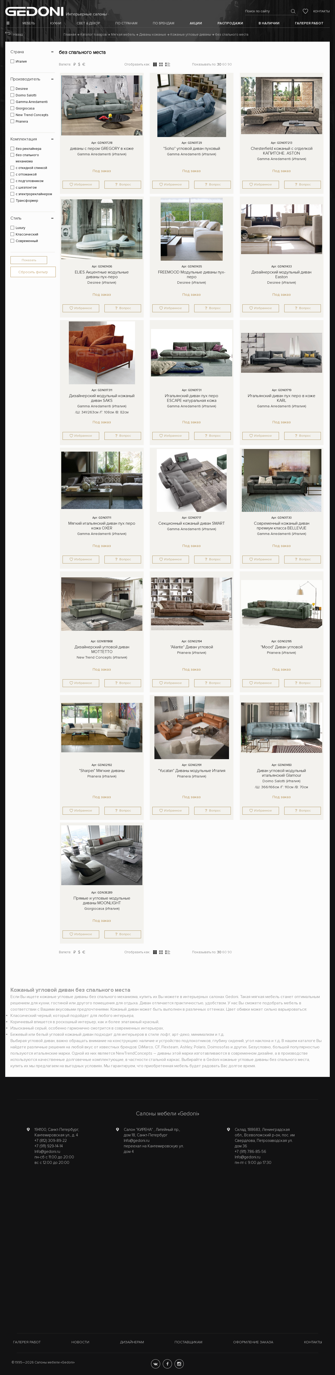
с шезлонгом (26, 187)
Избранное (83, 185)
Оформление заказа (253, 1342)
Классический (27, 234)
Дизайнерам (132, 1342)
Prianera (22, 121)
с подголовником (29, 181)
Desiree (22, 89)
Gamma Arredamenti (32, 102)
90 (229, 64)
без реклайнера (28, 149)
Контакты (321, 11)
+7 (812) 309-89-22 (51, 1140)
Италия (21, 61)
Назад (18, 34)
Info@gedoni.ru (47, 1151)
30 (219, 64)
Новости (80, 1342)
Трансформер (27, 201)
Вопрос (125, 185)
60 (224, 64)
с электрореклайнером (34, 194)
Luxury (20, 228)
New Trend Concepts (32, 115)
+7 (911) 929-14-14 (49, 1146)
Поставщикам (188, 1342)
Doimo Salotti (26, 95)
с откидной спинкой (31, 168)
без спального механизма (27, 158)
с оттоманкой (26, 174)
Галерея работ (27, 1342)
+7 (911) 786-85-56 (250, 1151)
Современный (27, 241)
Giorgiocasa (25, 108)
